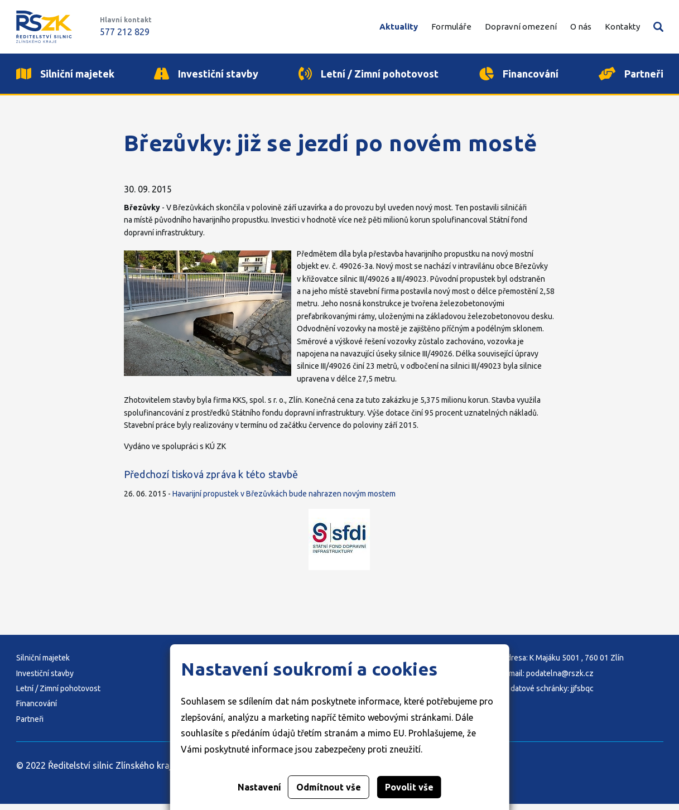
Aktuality (398, 26)
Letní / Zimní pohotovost (58, 694)
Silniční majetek (43, 663)
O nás (580, 26)
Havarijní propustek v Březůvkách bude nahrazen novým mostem (284, 499)
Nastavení (259, 787)
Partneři (30, 725)
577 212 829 (125, 32)
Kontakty (622, 26)
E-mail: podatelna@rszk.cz (548, 679)
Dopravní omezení (521, 26)
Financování (36, 710)
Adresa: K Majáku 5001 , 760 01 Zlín (563, 663)
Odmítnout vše (328, 787)
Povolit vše (409, 787)
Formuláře (451, 26)
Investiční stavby (45, 679)
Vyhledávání (658, 27)
